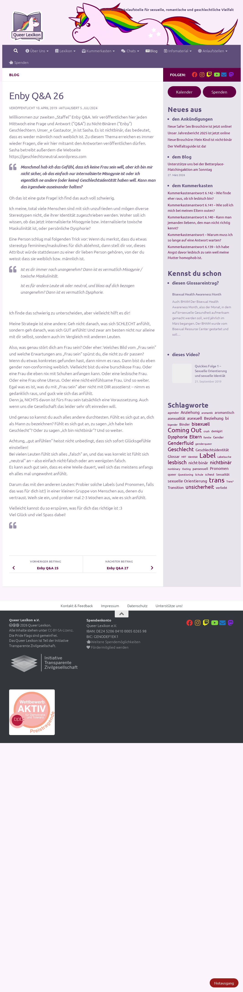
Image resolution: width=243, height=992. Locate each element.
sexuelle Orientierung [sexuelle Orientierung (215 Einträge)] (187, 480)
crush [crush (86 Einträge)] (206, 431)
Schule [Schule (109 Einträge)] (199, 474)
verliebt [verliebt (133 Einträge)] (221, 487)
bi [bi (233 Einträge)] (227, 418)
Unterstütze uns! (169, 605)
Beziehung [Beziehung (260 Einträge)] (213, 418)
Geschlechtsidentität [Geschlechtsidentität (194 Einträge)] (212, 449)
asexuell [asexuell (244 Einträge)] (194, 418)
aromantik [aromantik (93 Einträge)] (207, 412)
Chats (128, 50)
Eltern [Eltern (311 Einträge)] (195, 436)
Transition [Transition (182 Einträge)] (176, 487)
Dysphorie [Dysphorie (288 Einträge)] (178, 436)
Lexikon (63, 50)
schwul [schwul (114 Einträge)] (209, 474)
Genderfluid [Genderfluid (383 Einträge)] (180, 442)
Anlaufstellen (211, 50)
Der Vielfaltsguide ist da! (187, 146)
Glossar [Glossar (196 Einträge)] (174, 456)
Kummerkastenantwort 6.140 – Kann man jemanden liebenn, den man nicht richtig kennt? (200, 222)
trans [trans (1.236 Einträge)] (217, 480)
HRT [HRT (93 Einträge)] (183, 456)
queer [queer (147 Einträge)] (172, 474)
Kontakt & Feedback (77, 605)
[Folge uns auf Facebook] (194, 74)
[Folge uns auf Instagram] (202, 74)
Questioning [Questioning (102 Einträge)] (185, 474)
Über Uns (35, 50)
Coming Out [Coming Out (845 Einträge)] (185, 430)
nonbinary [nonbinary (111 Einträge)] (174, 469)
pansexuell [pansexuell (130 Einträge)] (200, 468)
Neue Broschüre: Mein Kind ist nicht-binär (200, 139)
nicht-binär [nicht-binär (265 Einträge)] (198, 462)
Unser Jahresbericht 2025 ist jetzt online (199, 133)
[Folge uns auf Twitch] (209, 74)
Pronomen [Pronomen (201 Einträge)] (219, 468)
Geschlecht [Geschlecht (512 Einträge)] (181, 449)
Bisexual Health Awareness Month (196, 294)
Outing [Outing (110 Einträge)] (186, 469)
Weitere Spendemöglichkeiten (113, 641)
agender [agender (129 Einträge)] (173, 412)
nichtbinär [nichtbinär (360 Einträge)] (221, 462)
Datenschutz (137, 605)
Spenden (19, 62)
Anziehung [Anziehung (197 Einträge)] (190, 412)
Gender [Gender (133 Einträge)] (218, 437)
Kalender (184, 91)
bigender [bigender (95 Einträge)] (173, 424)
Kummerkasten (96, 50)
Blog (151, 50)
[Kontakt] (224, 74)
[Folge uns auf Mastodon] (231, 74)
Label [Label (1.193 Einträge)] (207, 455)
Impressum (110, 605)
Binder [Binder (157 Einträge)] (184, 424)
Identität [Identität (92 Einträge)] (193, 456)
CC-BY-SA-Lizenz (60, 630)
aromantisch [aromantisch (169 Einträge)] (224, 412)
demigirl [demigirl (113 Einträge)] (216, 431)
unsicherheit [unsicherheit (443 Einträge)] (200, 487)
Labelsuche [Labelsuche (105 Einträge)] (224, 456)
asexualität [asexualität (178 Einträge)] (176, 418)
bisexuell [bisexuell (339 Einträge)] (201, 424)
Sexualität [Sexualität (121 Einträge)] (223, 474)
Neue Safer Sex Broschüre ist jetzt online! (200, 126)
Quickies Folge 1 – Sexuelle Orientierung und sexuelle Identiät (211, 371)
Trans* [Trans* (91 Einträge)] (230, 481)
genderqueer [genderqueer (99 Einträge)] (203, 443)
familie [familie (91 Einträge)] (207, 437)
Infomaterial (176, 50)
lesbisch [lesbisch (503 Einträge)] (177, 462)
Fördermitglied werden (107, 647)
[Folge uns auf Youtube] (216, 74)
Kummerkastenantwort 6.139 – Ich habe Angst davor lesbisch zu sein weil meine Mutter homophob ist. (198, 252)
